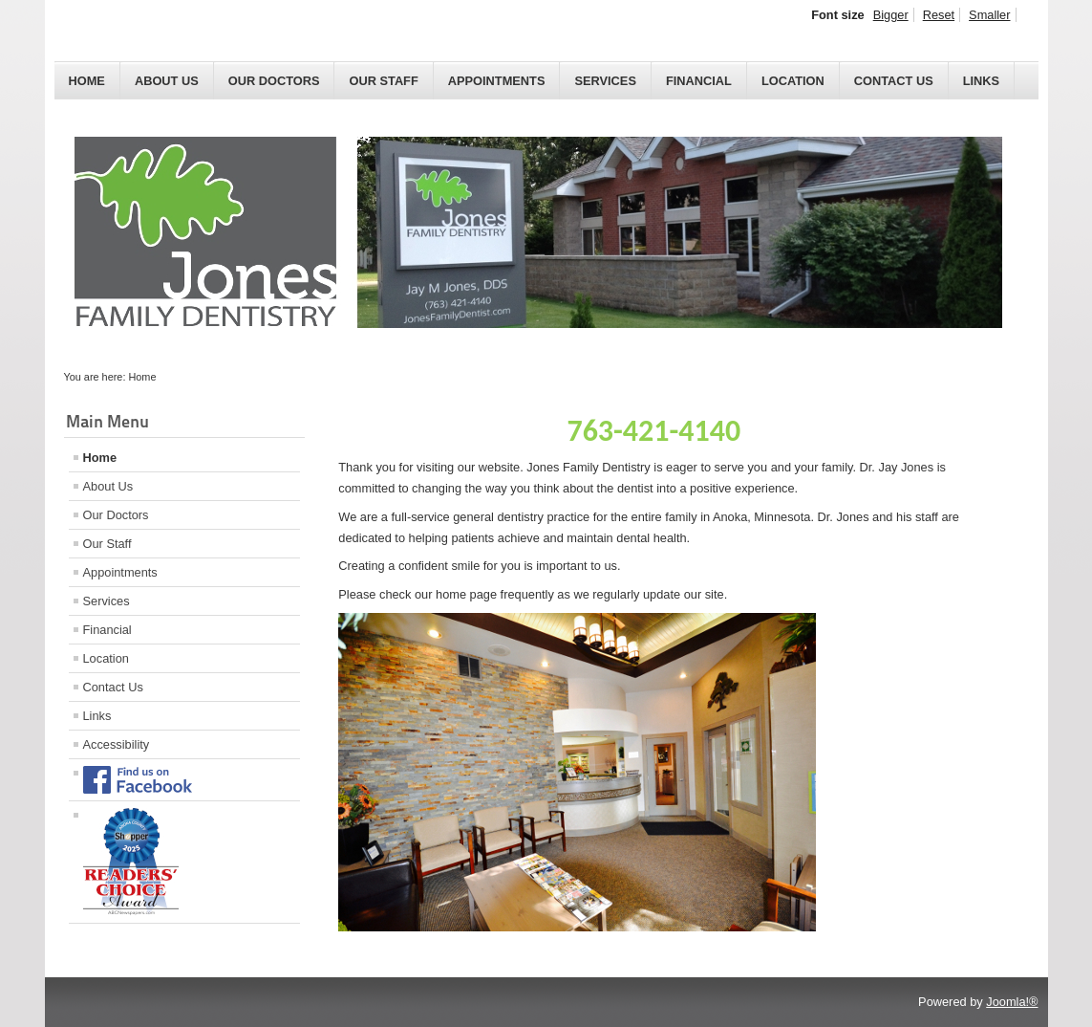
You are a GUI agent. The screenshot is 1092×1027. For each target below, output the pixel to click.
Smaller (989, 15)
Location (792, 81)
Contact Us (893, 81)
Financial (699, 81)
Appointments (497, 81)
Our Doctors (274, 81)
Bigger (891, 15)
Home (87, 81)
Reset (938, 15)
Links (981, 81)
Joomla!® (1012, 1001)
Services (604, 81)
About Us (167, 81)
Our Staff (383, 81)
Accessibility (116, 744)
